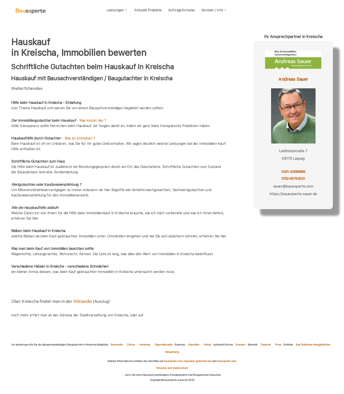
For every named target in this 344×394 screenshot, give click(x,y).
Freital (207, 344)
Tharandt (265, 344)
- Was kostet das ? (58, 120)
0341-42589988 (293, 172)
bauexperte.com (173, 361)
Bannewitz (117, 344)
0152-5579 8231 (293, 178)
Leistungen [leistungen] (117, 10)
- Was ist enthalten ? (53, 138)
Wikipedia (83, 301)
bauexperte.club (226, 361)
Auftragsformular (181, 10)
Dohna (131, 344)
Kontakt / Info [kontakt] (214, 10)
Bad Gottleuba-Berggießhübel (313, 344)
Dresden (240, 344)
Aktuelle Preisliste (148, 10)
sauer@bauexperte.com (293, 186)
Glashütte (193, 344)
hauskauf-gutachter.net (197, 361)
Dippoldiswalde (163, 344)
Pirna (278, 344)
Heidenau (144, 344)
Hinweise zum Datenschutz (172, 368)
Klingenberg (172, 352)
